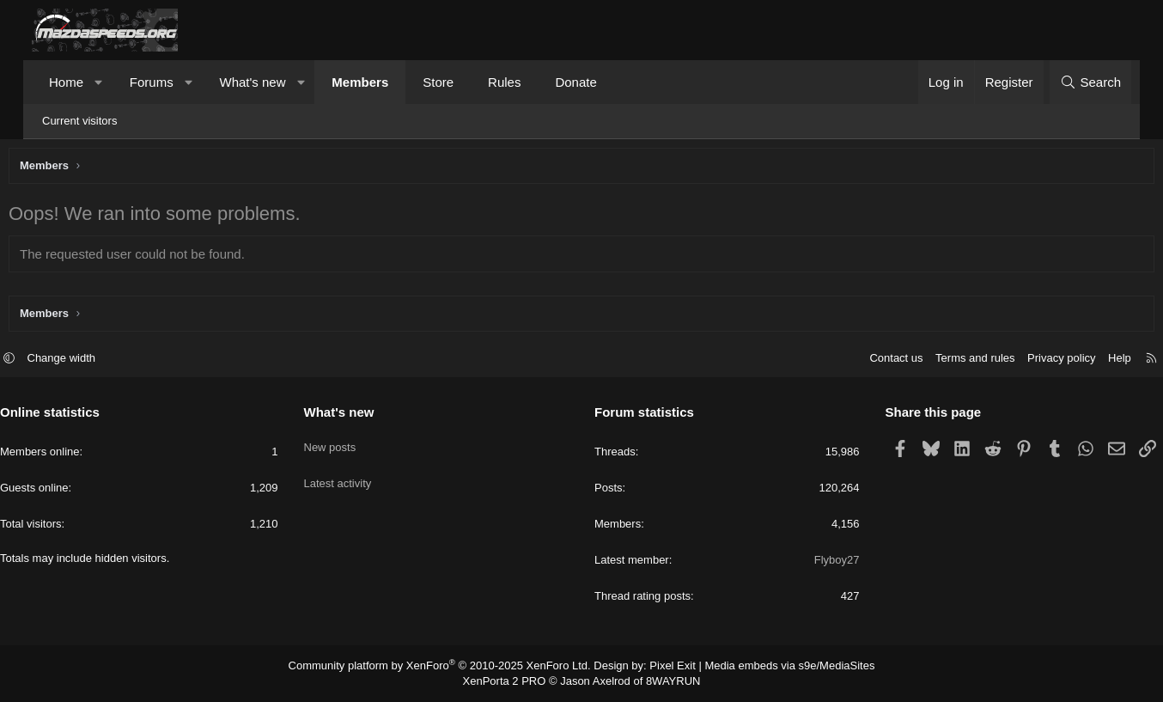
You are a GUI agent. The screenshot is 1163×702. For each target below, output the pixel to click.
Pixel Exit (665, 668)
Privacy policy (1029, 360)
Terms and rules (943, 360)
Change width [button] (93, 360)
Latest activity (353, 474)
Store (438, 82)
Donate (575, 82)
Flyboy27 (820, 562)
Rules (504, 82)
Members (360, 82)
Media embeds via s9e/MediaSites (773, 668)
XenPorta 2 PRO (510, 681)
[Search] (1090, 82)
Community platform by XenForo (450, 668)
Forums (152, 82)
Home (66, 82)
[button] (99, 82)
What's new (252, 82)
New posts (346, 443)
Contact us (864, 360)
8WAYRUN (666, 681)
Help (1087, 360)
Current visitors (79, 120)
